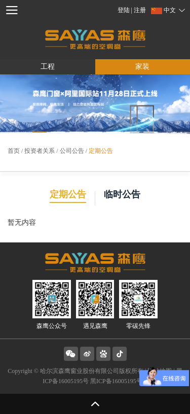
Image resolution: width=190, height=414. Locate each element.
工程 (48, 66)
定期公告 (101, 150)
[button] (39, 132)
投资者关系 (39, 150)
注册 (140, 10)
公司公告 (72, 150)
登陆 (124, 10)
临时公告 (122, 194)
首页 (14, 150)
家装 (142, 66)
